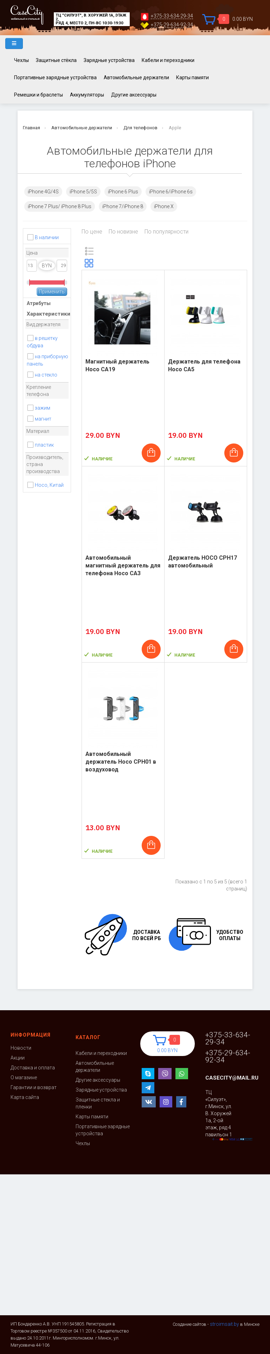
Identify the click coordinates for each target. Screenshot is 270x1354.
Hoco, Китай (49, 485)
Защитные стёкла (56, 60)
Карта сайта (25, 1097)
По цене (92, 232)
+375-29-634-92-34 (172, 25)
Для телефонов (140, 127)
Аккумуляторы (87, 95)
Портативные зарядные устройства (55, 77)
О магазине (24, 1077)
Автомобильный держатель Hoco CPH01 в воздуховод (120, 762)
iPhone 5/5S (83, 191)
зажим (42, 408)
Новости (21, 1048)
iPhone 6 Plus (123, 191)
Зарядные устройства (109, 60)
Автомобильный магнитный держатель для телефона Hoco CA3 (122, 565)
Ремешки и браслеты (38, 95)
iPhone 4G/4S (43, 191)
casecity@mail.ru (231, 1078)
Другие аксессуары (133, 95)
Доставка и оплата (33, 1067)
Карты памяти (192, 77)
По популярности (166, 232)
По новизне (123, 232)
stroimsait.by (224, 1324)
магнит (43, 419)
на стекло (46, 375)
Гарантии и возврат (34, 1087)
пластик (44, 445)
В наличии (47, 237)
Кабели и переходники (168, 60)
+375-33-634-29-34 (172, 16)
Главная (31, 127)
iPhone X (164, 206)
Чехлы (21, 60)
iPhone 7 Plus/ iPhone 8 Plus (59, 206)
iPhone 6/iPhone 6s (171, 191)
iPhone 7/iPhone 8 (122, 206)
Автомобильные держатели (136, 77)
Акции (18, 1058)
